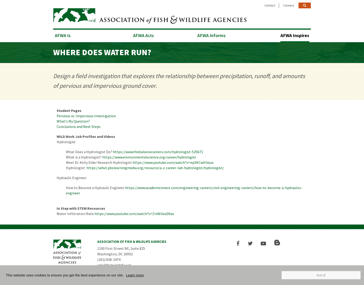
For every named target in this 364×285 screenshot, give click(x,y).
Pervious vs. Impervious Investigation (86, 116)
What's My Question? (73, 121)
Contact (269, 5)
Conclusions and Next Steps (79, 126)
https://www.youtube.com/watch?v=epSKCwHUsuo (173, 162)
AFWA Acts (143, 35)
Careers (288, 5)
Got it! (321, 275)
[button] (238, 243)
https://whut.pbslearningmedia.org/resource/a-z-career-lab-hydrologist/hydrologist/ (155, 167)
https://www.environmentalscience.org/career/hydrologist (149, 157)
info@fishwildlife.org (114, 265)
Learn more (135, 275)
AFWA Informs (211, 35)
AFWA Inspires (294, 35)
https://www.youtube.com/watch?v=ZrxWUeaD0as (134, 213)
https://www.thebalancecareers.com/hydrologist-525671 (158, 151)
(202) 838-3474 (108, 259)
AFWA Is (63, 35)
